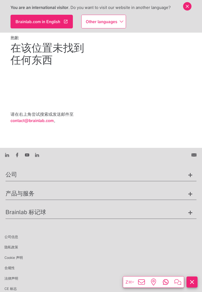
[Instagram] (37, 154)
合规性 (9, 268)
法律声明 (11, 278)
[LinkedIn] (7, 154)
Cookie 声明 (13, 257)
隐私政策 (11, 247)
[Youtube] (27, 154)
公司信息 (11, 237)
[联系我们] (194, 154)
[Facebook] (17, 154)
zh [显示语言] (130, 282)
